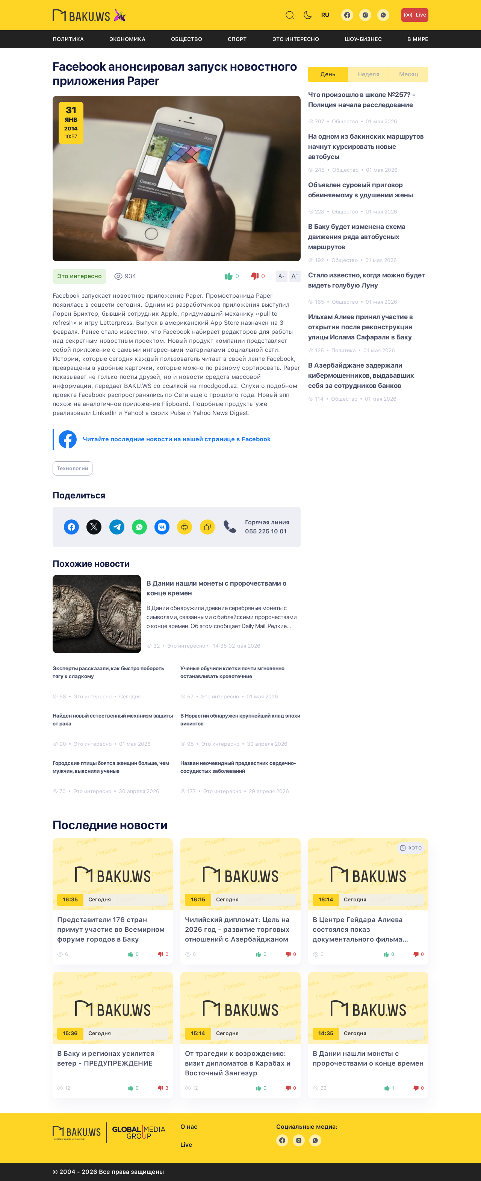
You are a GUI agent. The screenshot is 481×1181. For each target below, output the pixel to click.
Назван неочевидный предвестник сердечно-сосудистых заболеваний (238, 767)
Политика (68, 39)
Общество (186, 39)
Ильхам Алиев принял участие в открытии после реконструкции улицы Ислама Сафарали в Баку (360, 327)
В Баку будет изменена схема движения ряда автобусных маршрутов (356, 237)
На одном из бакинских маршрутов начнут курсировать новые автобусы (366, 146)
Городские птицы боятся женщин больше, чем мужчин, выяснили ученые (111, 767)
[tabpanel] (368, 246)
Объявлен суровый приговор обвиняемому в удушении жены (360, 190)
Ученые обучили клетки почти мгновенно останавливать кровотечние (232, 672)
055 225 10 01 (266, 531)
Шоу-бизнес (363, 39)
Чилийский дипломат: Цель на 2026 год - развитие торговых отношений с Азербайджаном (237, 929)
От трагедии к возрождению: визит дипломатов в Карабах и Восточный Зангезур (237, 1063)
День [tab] (328, 74)
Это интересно (295, 39)
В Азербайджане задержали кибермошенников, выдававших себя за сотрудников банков (361, 375)
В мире (417, 39)
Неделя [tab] (368, 74)
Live (415, 15)
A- (281, 276)
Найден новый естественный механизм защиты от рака (113, 720)
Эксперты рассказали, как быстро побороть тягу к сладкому (108, 672)
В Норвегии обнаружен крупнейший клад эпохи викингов (240, 720)
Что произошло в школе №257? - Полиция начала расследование (361, 100)
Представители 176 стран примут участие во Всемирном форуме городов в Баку (111, 929)
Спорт (237, 39)
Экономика (127, 39)
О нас (188, 1126)
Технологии (72, 468)
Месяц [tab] (408, 74)
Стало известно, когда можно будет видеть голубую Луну (366, 280)
